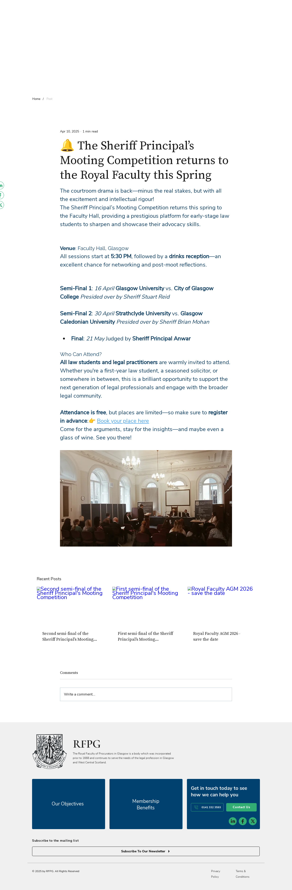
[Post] (49, 99)
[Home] (36, 99)
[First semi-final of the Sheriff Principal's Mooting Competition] (146, 606)
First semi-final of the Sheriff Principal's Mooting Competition (145, 636)
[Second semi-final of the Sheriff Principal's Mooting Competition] (70, 606)
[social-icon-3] (253, 821)
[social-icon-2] (243, 821)
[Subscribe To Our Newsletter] (146, 851)
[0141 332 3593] (207, 807)
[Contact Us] (241, 807)
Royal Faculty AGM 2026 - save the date (216, 636)
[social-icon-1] (233, 821)
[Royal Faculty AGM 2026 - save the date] (221, 606)
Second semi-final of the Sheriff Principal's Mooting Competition (67, 636)
